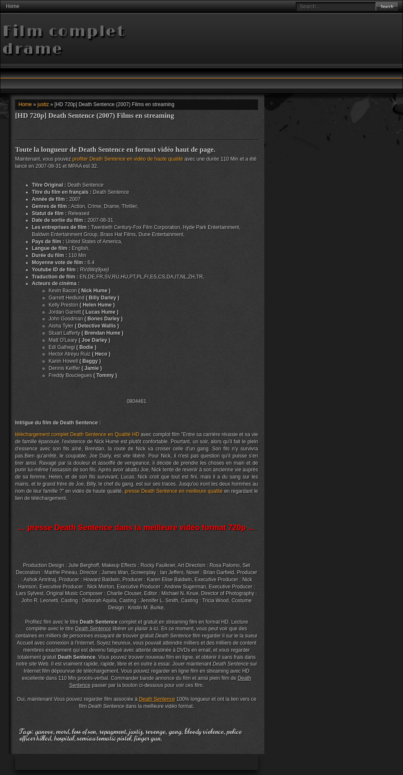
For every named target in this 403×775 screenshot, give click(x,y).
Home (12, 6)
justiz (43, 104)
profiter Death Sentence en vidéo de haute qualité (127, 159)
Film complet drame (64, 40)
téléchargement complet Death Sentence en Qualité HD (77, 434)
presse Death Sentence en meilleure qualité (174, 491)
